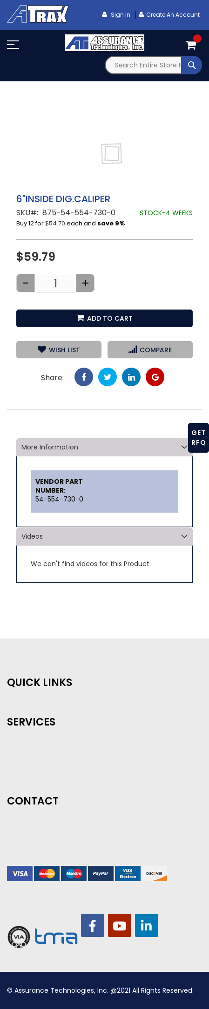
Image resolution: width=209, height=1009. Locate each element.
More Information (49, 447)
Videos (32, 536)
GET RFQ (198, 437)
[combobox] (153, 65)
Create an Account (173, 15)
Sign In (119, 15)
